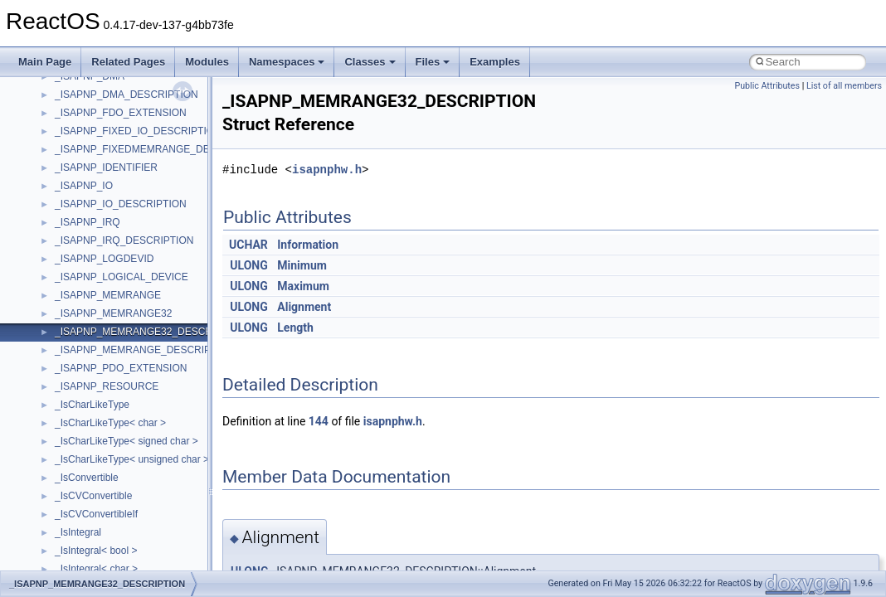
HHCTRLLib (82, 234)
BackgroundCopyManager (112, 124)
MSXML (72, 453)
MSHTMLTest (84, 380)
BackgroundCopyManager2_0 (121, 142)
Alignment (304, 306)
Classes (369, 62)
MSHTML (76, 361)
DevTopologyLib (90, 197)
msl (63, 416)
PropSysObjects (90, 544)
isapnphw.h (327, 169)
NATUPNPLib (84, 507)
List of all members (844, 85)
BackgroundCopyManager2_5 (121, 161)
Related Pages (128, 62)
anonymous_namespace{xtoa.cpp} (131, 88)
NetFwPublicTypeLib (100, 525)
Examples (495, 62)
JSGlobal (75, 288)
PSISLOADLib (86, 562)
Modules (207, 62)
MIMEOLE (77, 325)
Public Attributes (767, 85)
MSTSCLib (79, 434)
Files (433, 62)
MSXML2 (75, 471)
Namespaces (287, 62)
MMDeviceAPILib (93, 343)
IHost (66, 252)
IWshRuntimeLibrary (100, 270)
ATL (63, 106)
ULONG (248, 265)
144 (319, 421)
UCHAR (248, 244)
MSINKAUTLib (87, 398)
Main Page (44, 62)
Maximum (303, 286)
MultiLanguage (87, 489)
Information (307, 244)
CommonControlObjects (108, 179)
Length (295, 327)
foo (62, 215)
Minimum (302, 265)
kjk (61, 307)
